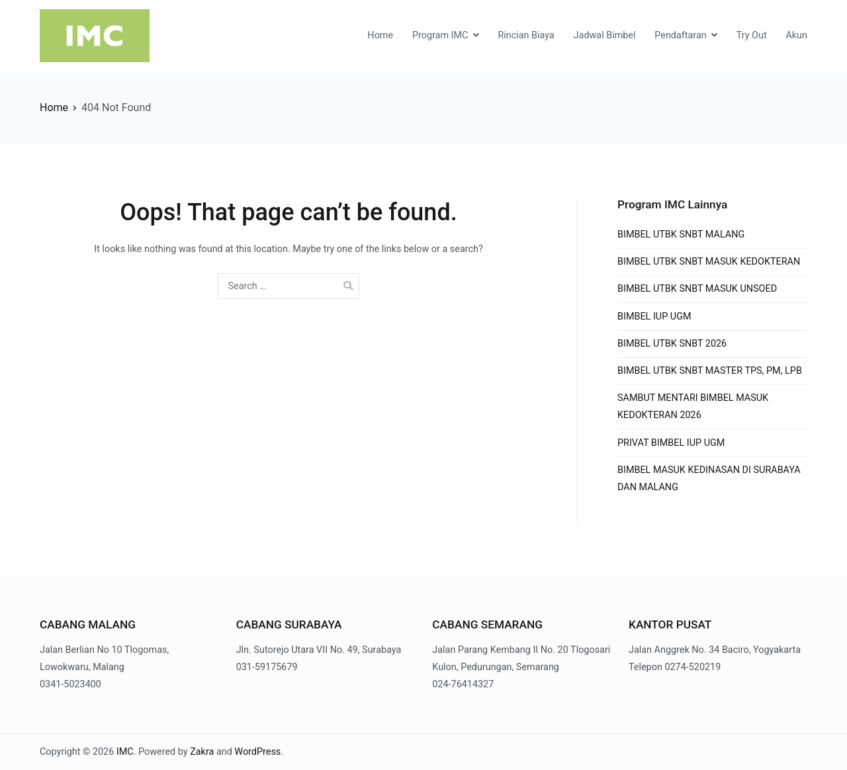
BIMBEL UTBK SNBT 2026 (672, 343)
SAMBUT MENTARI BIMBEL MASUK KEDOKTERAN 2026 (692, 406)
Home (380, 35)
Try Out (751, 35)
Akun (796, 35)
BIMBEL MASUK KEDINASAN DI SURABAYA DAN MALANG (709, 478)
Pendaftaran (680, 35)
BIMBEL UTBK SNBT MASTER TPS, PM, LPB (709, 370)
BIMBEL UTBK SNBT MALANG (680, 234)
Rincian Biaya (526, 35)
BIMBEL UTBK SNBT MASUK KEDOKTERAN (708, 261)
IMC (125, 751)
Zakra (202, 751)
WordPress (257, 751)
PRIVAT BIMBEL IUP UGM (671, 443)
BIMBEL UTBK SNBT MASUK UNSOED (697, 288)
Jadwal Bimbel (605, 35)
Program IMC (440, 35)
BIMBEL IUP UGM (654, 316)
